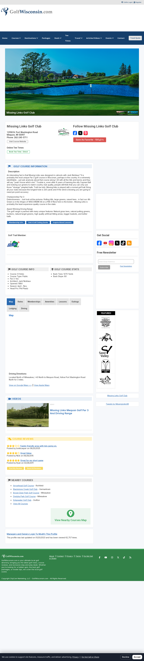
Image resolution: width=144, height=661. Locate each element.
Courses (16, 38)
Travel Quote (135, 38)
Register (138, 2)
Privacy (70, 556)
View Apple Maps (41, 385)
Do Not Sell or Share (90, 657)
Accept (137, 657)
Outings (75, 301)
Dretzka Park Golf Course (24, 496)
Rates (20, 301)
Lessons (63, 301)
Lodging (12, 308)
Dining (24, 308)
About (51, 556)
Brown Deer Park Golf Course (26, 493)
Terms (78, 556)
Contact (60, 556)
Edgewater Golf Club (22, 500)
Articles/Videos (93, 38)
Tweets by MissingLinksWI (117, 404)
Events (109, 38)
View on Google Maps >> (20, 385)
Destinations (31, 38)
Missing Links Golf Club (117, 395)
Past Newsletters (126, 266)
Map (11, 301)
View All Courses (20, 504)
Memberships (34, 301)
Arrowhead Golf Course (23, 485)
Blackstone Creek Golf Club (25, 489)
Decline (125, 657)
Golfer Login (128, 2)
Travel (78, 38)
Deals (58, 38)
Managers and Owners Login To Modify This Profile (32, 534)
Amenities (49, 301)
